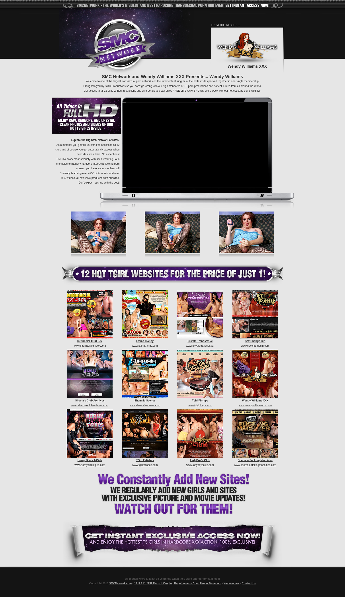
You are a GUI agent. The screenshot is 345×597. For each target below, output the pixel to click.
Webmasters (231, 583)
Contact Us (249, 583)
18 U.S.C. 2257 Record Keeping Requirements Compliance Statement (177, 583)
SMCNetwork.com (120, 583)
